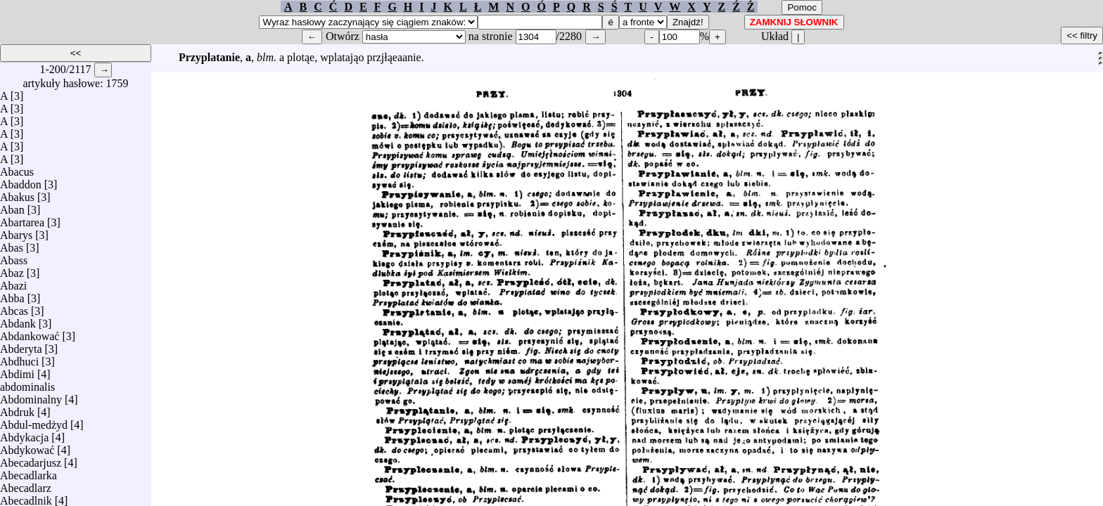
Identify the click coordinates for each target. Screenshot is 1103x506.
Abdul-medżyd (34, 421)
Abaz (12, 269)
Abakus (17, 194)
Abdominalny (31, 396)
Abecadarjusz (30, 459)
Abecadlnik (26, 497)
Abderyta (21, 345)
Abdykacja (24, 434)
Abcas (14, 307)
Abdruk (17, 409)
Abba (12, 295)
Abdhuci (19, 358)
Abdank (18, 320)
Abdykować (27, 447)
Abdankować (29, 333)
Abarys (16, 232)
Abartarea (22, 219)
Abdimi (17, 371)
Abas (11, 244)
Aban (12, 206)
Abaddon (21, 181)
